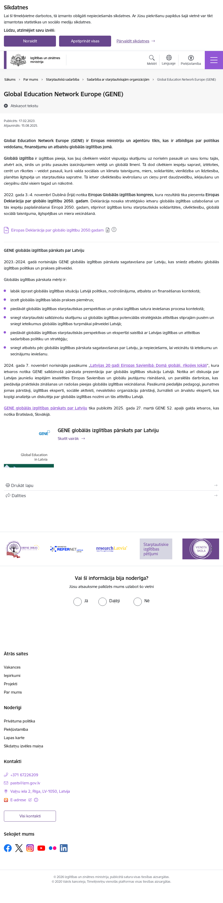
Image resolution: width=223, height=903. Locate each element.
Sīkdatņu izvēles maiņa (23, 746)
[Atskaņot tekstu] (24, 106)
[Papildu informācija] (36, 800)
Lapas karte (14, 737)
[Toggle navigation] (214, 60)
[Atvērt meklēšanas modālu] (151, 61)
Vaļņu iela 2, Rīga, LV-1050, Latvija (40, 791)
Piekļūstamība (16, 729)
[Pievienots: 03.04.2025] (114, 229)
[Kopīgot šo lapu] (111, 496)
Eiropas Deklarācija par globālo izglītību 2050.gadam (57, 230)
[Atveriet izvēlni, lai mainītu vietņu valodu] (168, 61)
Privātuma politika (19, 721)
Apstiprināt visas (85, 41)
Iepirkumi (12, 675)
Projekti (10, 683)
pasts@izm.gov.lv (25, 782)
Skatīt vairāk (68, 438)
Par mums (13, 692)
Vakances (12, 667)
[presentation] (111, 621)
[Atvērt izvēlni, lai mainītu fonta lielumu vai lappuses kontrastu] (190, 61)
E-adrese (18, 799)
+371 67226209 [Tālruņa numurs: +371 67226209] (24, 774)
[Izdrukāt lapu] (111, 485)
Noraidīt (30, 41)
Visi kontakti (30, 816)
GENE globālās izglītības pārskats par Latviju (108, 430)
